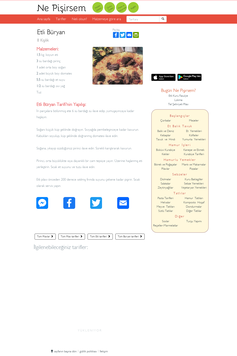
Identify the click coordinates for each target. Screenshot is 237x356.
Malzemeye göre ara (106, 19)
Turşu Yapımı (194, 221)
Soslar (165, 221)
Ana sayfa (43, 19)
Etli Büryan (51, 35)
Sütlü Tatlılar (165, 211)
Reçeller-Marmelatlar (165, 225)
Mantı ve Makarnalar (194, 164)
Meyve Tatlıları (166, 206)
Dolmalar (165, 179)
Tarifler (61, 19)
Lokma (178, 100)
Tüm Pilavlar (45, 236)
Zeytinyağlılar (165, 187)
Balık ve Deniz (165, 131)
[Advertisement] (90, 222)
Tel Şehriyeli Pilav (178, 104)
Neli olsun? (79, 19)
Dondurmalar (194, 206)
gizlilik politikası (88, 351)
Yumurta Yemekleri (194, 139)
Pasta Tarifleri (165, 198)
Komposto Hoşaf (193, 202)
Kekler (165, 154)
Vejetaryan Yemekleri (194, 187)
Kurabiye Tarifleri (194, 154)
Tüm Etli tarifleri (100, 236)
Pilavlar (165, 168)
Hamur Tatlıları (194, 198)
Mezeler (194, 120)
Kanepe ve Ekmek (193, 150)
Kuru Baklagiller (194, 179)
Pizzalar (194, 168)
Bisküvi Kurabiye (165, 150)
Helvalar (166, 202)
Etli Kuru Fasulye (178, 95)
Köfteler (194, 135)
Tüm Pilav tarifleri (72, 236)
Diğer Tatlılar (194, 211)
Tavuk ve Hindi (165, 139)
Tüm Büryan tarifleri (130, 236)
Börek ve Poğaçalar (165, 164)
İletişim (104, 351)
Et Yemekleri (194, 131)
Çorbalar (165, 120)
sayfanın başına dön (63, 351)
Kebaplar (165, 135)
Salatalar (166, 183)
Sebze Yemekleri (194, 183)
